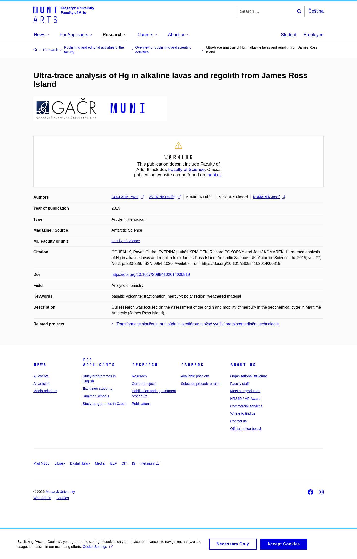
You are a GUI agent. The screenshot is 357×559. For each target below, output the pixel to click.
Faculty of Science (186, 169)
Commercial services (246, 406)
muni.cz (214, 174)
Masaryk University (60, 492)
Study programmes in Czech (104, 404)
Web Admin (42, 498)
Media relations (45, 391)
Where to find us (242, 413)
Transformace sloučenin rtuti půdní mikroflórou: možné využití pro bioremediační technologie (198, 324)
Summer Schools (96, 396)
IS (133, 463)
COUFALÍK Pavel (128, 197)
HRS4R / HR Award (245, 399)
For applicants (99, 362)
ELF (113, 463)
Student (288, 34)
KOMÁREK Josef (269, 197)
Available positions (195, 376)
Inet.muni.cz (149, 463)
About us (243, 364)
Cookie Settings (98, 549)
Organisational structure (248, 376)
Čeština (316, 11)
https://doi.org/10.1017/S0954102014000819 (151, 274)
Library (60, 463)
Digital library (80, 463)
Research (145, 364)
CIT (124, 463)
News (39, 364)
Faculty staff (239, 384)
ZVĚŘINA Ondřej (165, 197)
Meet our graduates (245, 391)
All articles (41, 384)
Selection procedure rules (200, 384)
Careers (192, 364)
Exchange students (97, 388)
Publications (141, 404)
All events (41, 376)
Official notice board (245, 429)
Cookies (62, 498)
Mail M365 (41, 463)
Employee (314, 34)
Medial (100, 463)
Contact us (238, 421)
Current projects (144, 384)
